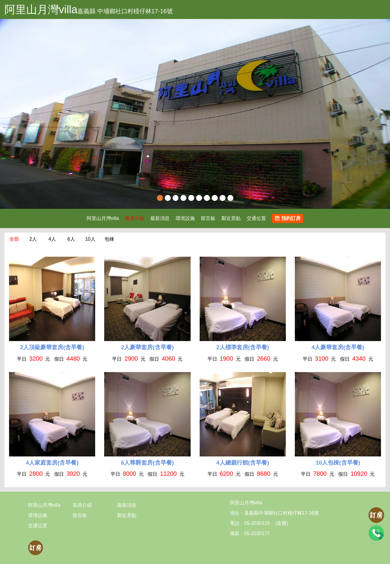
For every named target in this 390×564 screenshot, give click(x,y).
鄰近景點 (231, 218)
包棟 (109, 239)
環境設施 (185, 218)
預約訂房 (288, 218)
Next (379, 113)
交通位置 (256, 218)
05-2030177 (257, 533)
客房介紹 (134, 218)
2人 (33, 239)
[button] (29, 114)
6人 (71, 239)
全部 (14, 239)
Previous (10, 113)
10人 (90, 239)
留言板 (208, 218)
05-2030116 (257, 523)
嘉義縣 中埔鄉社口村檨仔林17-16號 (125, 11)
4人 (52, 239)
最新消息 (160, 218)
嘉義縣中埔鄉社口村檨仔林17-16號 (281, 512)
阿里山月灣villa (41, 9)
